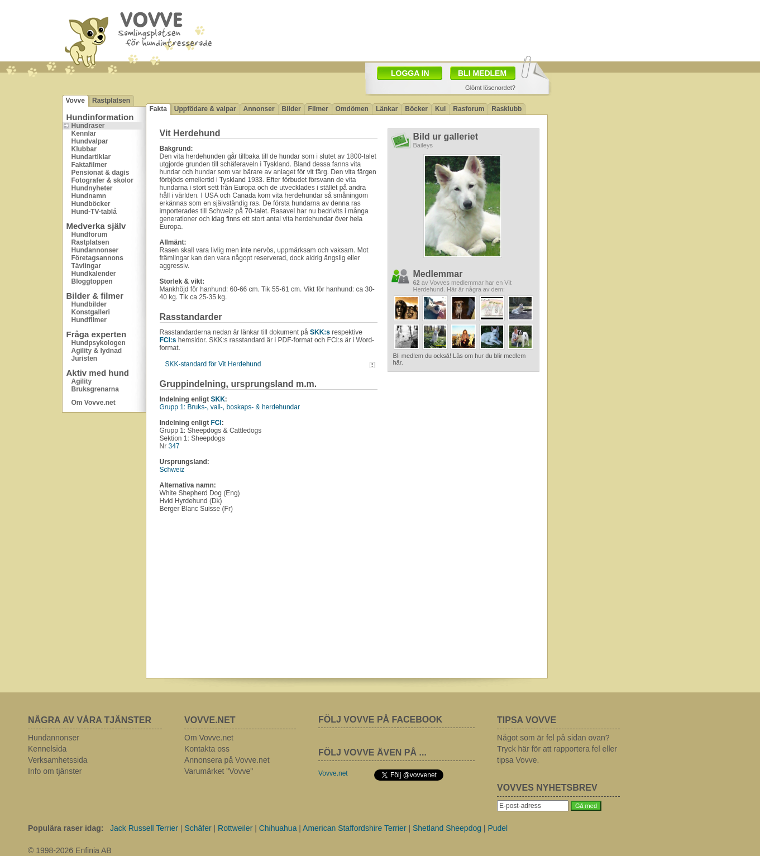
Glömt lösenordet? (490, 87)
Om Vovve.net (93, 403)
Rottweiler (235, 828)
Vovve (75, 100)
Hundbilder (89, 304)
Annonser (259, 109)
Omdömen (352, 109)
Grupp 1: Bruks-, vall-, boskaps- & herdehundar (230, 407)
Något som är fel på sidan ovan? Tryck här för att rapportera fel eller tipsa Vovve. (557, 748)
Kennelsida (47, 748)
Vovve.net (333, 773)
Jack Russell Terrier (144, 828)
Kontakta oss (207, 748)
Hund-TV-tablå (94, 212)
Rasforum (468, 109)
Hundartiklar (91, 157)
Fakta (158, 109)
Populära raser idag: (65, 828)
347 (174, 446)
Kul (440, 109)
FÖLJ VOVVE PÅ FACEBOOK (380, 719)
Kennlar (84, 133)
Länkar (387, 109)
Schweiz (172, 470)
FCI (216, 423)
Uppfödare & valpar (205, 109)
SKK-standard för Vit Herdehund (213, 364)
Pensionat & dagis (100, 172)
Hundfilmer (89, 320)
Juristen (84, 358)
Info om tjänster (55, 771)
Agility (81, 381)
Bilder (291, 109)
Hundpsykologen (98, 343)
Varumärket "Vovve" (218, 771)
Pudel (497, 828)
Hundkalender (93, 274)
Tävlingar (86, 266)
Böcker (416, 109)
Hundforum (89, 234)
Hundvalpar (89, 141)
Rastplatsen (111, 100)
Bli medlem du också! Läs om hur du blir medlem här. (459, 359)
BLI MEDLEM (482, 73)
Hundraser (88, 126)
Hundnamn (89, 196)
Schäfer (197, 828)
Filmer (318, 109)
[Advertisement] (445, 29)
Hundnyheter (92, 188)
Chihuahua (278, 828)
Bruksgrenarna (95, 389)
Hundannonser (95, 250)
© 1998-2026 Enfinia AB (70, 850)
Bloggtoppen (92, 281)
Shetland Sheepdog (447, 828)
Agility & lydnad (96, 351)
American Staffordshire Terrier (354, 828)
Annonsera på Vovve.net (227, 759)
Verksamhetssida (58, 759)
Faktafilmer (89, 165)
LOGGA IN (410, 73)
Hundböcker (91, 204)
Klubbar (84, 149)
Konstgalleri (90, 312)
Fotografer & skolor (102, 180)
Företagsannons (97, 258)
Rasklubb (506, 109)
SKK (218, 399)
